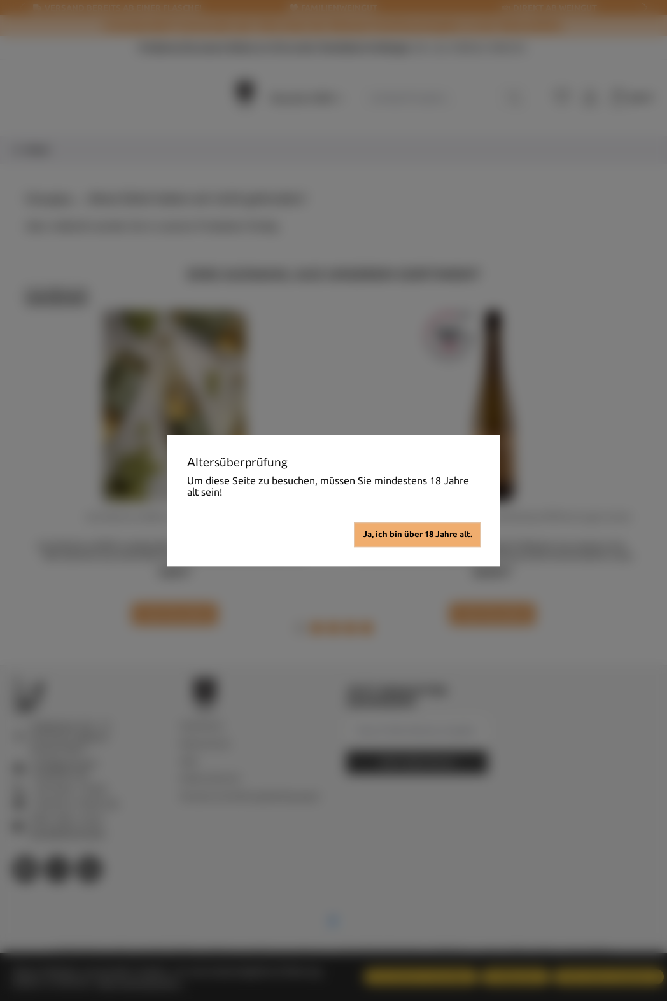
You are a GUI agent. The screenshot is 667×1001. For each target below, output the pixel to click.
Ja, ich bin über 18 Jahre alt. (417, 533)
